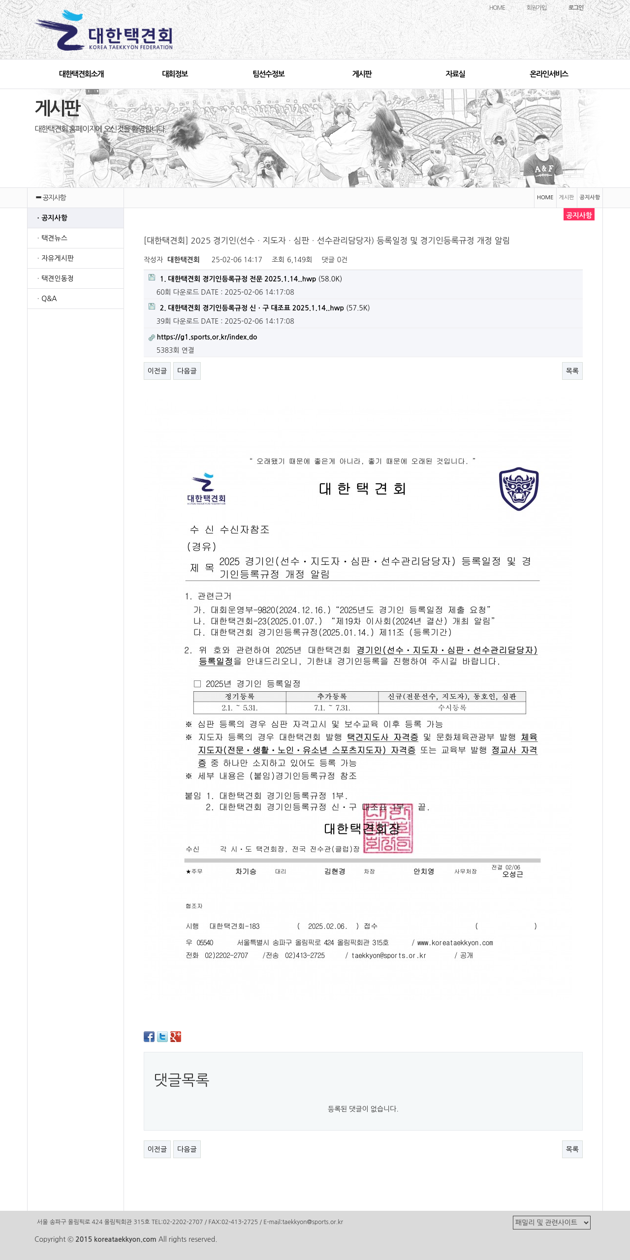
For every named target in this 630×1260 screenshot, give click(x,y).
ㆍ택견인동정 (54, 278)
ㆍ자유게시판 (54, 258)
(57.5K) (259, 307)
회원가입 (536, 8)
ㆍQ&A (46, 298)
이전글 (157, 371)
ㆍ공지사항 (51, 218)
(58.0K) (246, 278)
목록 (572, 371)
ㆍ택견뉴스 (51, 238)
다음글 (186, 371)
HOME (497, 8)
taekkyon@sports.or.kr (312, 1222)
